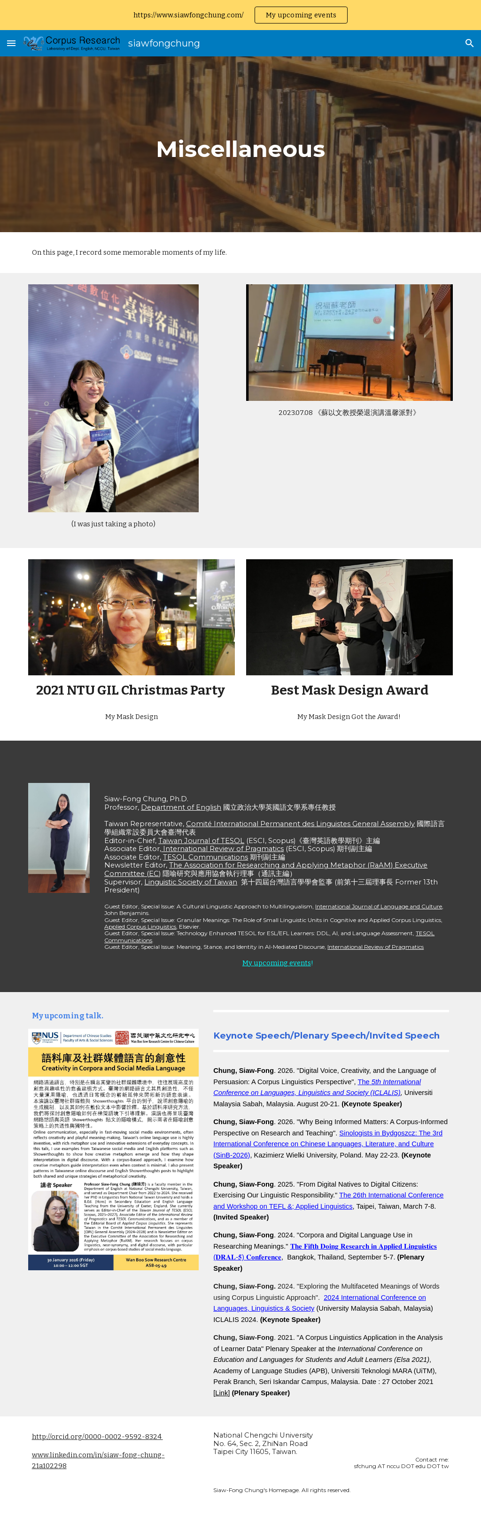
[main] (240, 144)
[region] (240, 15)
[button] (11, 43)
